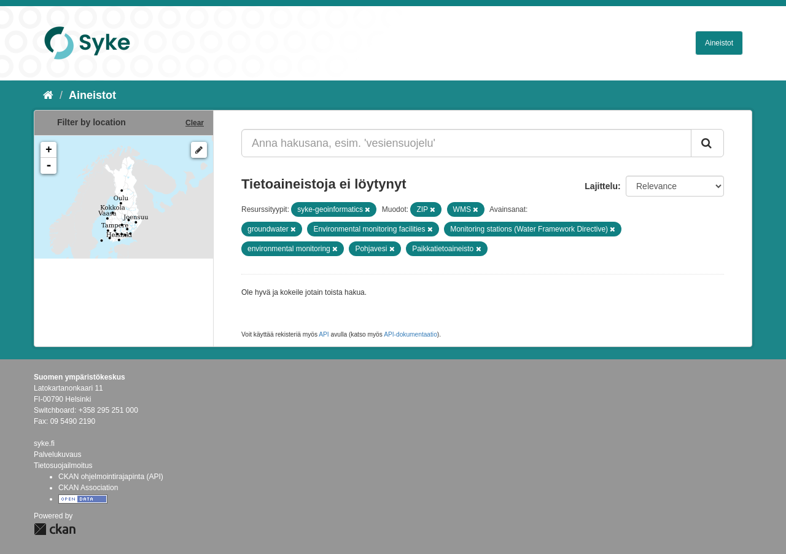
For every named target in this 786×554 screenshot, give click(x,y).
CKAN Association (88, 487)
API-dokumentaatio (410, 334)
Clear (194, 123)
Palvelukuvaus (57, 454)
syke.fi (44, 443)
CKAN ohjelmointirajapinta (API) (110, 476)
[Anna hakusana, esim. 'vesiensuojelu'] (466, 143)
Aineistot (719, 43)
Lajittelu (601, 186)
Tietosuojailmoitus (63, 465)
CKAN (55, 529)
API (324, 334)
